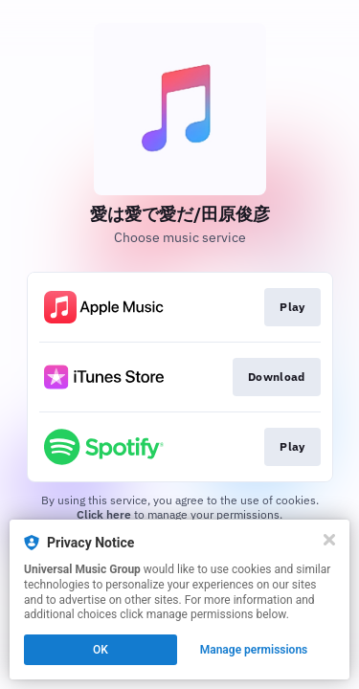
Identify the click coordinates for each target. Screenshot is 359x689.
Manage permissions (254, 649)
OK (100, 649)
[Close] (329, 539)
